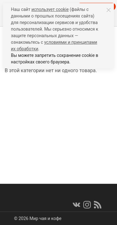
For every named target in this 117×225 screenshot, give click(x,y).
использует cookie (50, 9)
